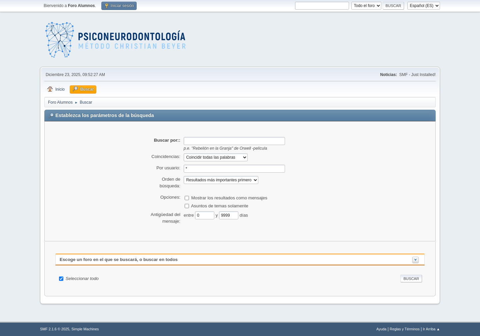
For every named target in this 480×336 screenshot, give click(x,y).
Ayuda (381, 329)
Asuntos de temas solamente (219, 205)
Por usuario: (168, 167)
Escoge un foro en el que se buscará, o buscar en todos (119, 259)
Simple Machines (85, 329)
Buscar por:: (167, 140)
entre (189, 214)
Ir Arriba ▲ (431, 329)
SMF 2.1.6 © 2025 (54, 329)
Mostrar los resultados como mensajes (229, 197)
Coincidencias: (165, 156)
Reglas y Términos (405, 329)
